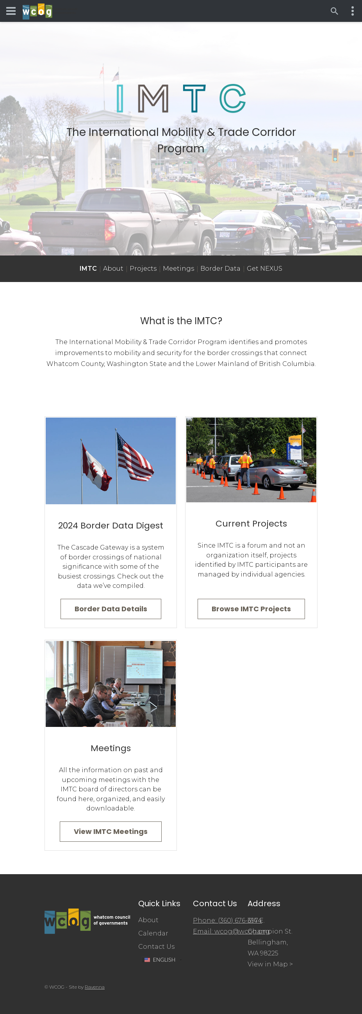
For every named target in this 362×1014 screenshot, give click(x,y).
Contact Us (156, 946)
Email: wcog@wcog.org (231, 931)
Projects (143, 268)
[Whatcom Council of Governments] (50, 11)
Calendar (153, 933)
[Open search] (334, 11)
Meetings (178, 268)
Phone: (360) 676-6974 (227, 920)
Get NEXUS (264, 268)
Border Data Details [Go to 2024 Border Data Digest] (111, 609)
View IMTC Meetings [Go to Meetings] (111, 831)
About (113, 268)
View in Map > (270, 964)
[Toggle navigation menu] (11, 11)
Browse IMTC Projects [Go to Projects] (251, 609)
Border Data (220, 268)
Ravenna (95, 987)
